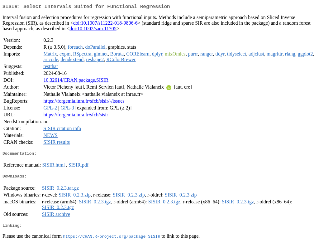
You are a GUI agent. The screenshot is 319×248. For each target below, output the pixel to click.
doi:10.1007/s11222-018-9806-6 (105, 24)
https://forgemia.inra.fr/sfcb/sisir (75, 116)
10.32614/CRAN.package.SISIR (75, 81)
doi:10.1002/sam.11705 (93, 29)
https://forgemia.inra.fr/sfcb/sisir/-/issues (83, 102)
